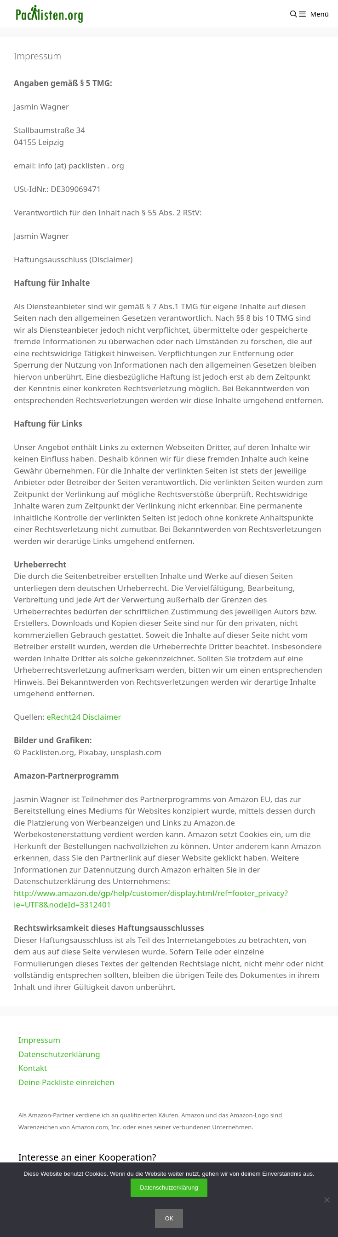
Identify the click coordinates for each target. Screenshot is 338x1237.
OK (169, 1218)
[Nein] (326, 1199)
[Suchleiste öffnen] (293, 14)
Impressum (39, 1040)
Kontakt (32, 1068)
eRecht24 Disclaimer (83, 716)
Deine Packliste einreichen (66, 1082)
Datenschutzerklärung (59, 1054)
